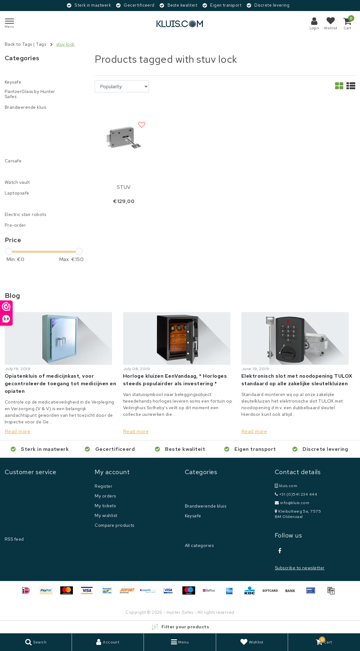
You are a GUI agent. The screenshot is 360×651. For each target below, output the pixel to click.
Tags (41, 44)
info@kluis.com (292, 502)
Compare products (114, 525)
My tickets (105, 506)
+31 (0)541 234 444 (296, 494)
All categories (199, 545)
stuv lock (65, 44)
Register (103, 486)
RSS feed (14, 539)
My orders (105, 496)
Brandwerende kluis (206, 506)
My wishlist (106, 515)
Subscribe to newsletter (300, 568)
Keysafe (193, 516)
